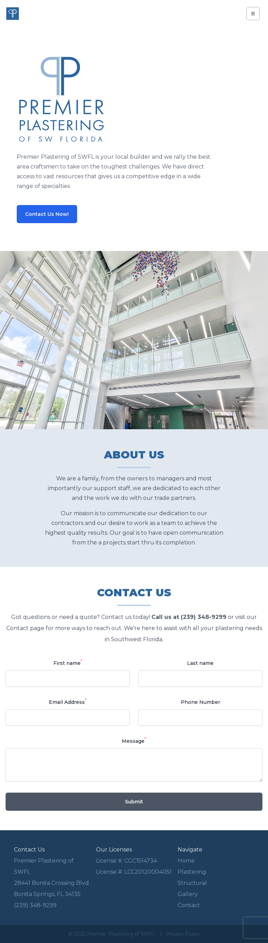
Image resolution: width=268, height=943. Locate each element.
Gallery (188, 894)
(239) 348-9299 (35, 905)
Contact (189, 905)
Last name (200, 663)
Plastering (192, 872)
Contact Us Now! (47, 214)
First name (67, 662)
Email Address (68, 701)
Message (134, 740)
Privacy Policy (183, 934)
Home (186, 860)
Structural (192, 883)
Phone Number (200, 702)
